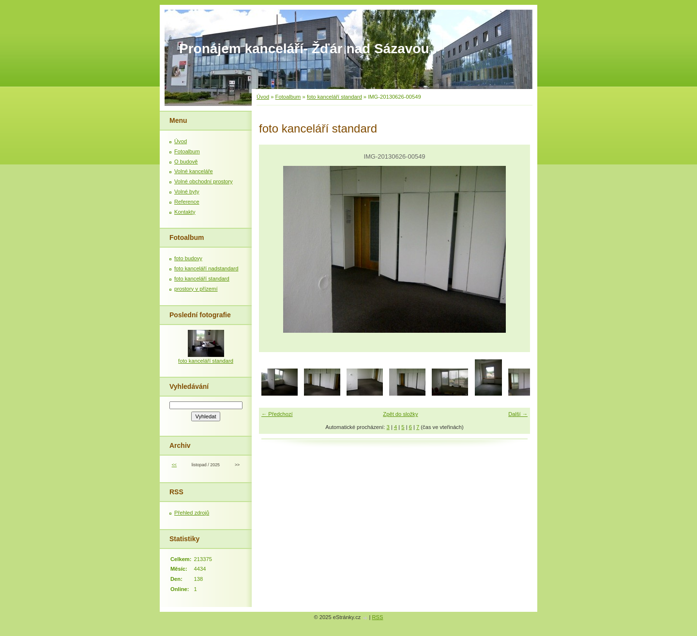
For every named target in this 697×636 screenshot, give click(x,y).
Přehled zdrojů (191, 513)
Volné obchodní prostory (203, 181)
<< (174, 464)
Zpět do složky (400, 414)
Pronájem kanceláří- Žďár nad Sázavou (304, 48)
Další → (518, 414)
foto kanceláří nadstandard (206, 268)
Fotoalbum (288, 97)
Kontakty (185, 212)
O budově (186, 161)
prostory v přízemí (196, 289)
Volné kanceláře (193, 171)
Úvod (263, 97)
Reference (186, 202)
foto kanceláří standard (334, 97)
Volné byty (186, 191)
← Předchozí (277, 414)
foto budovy (188, 258)
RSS (377, 617)
